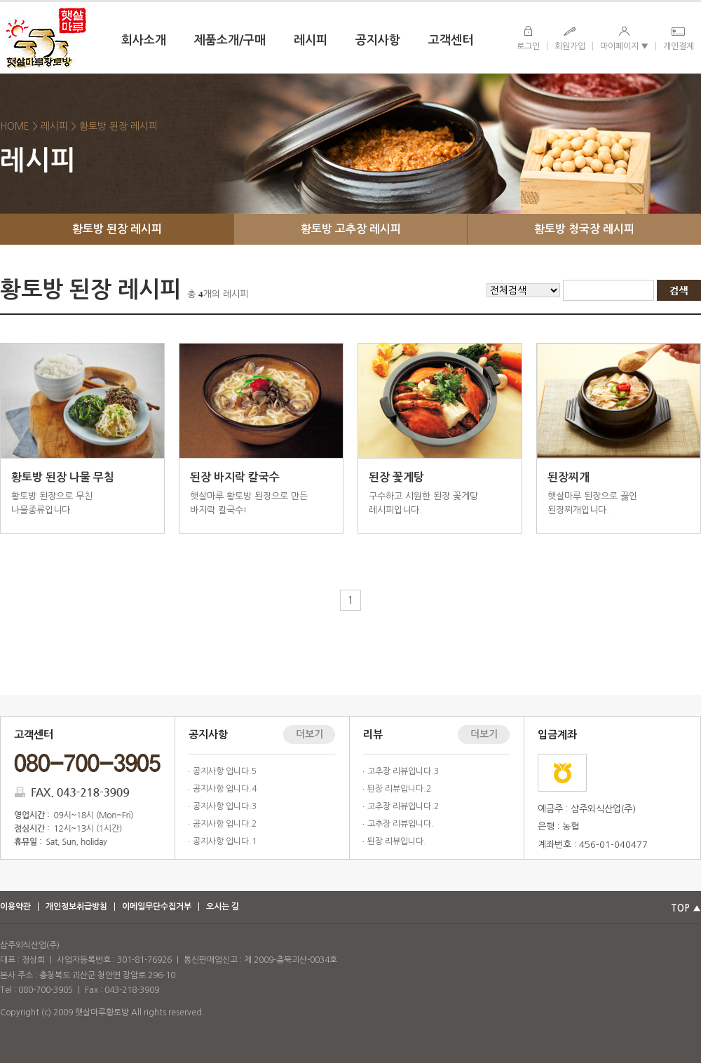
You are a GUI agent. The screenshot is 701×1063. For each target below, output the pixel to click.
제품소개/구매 (230, 40)
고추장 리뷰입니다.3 (403, 771)
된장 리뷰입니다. (396, 841)
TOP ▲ (686, 908)
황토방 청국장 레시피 (584, 229)
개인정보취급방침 (76, 906)
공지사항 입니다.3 (225, 806)
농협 (562, 773)
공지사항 (377, 40)
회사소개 (143, 40)
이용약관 (15, 906)
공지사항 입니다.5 (225, 771)
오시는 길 (222, 906)
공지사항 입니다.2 (225, 824)
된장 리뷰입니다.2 (399, 789)
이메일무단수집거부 (156, 906)
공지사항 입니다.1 (225, 841)
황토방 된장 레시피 (117, 229)
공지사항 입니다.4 (225, 789)
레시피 (310, 40)
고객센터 (450, 40)
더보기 (309, 734)
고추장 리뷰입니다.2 (403, 806)
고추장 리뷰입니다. (400, 824)
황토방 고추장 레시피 (351, 229)
